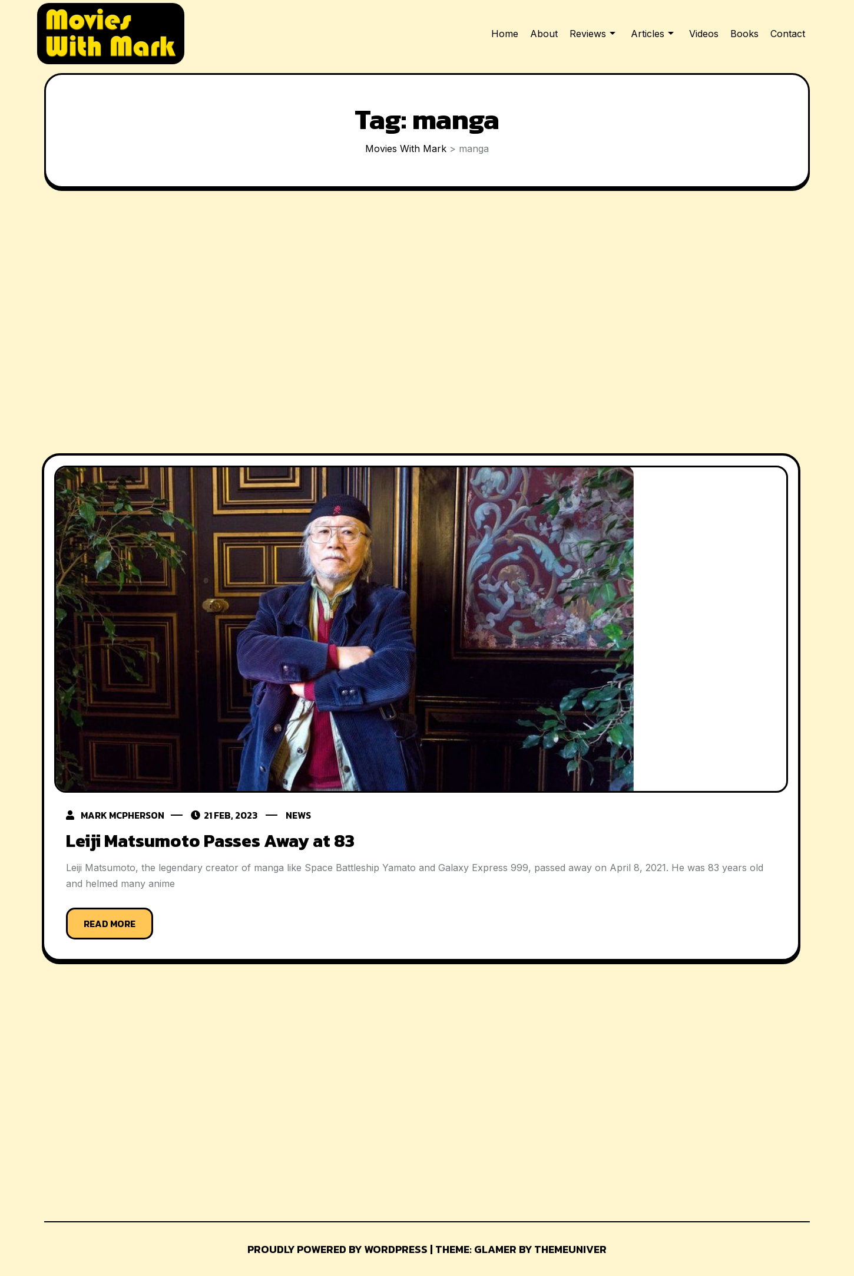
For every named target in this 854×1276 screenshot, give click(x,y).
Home (504, 33)
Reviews (588, 33)
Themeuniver (570, 1249)
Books (744, 33)
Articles (647, 33)
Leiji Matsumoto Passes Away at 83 (210, 840)
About (544, 33)
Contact (787, 33)
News (300, 815)
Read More (109, 923)
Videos (704, 33)
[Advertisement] (421, 323)
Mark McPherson (122, 815)
